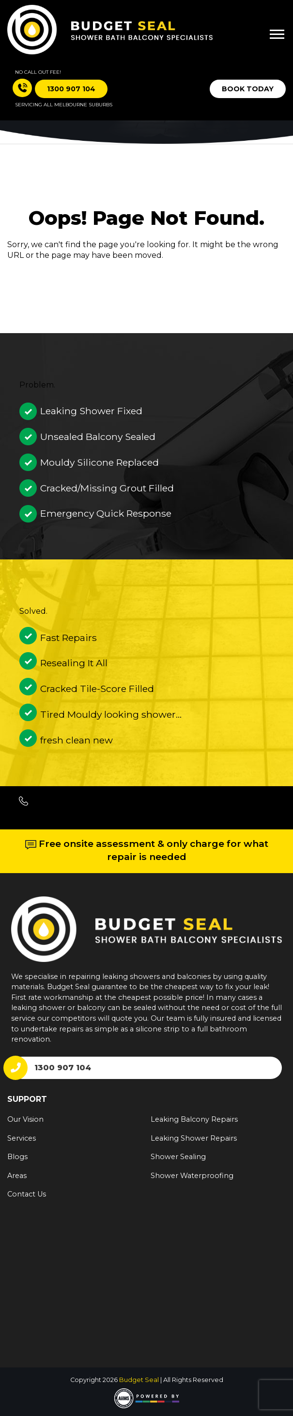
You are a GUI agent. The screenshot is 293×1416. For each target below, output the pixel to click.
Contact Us (26, 1194)
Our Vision (25, 1119)
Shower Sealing (178, 1156)
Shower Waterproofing (192, 1175)
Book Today (248, 88)
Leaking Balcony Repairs (194, 1119)
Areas (17, 1175)
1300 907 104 (62, 1067)
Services (21, 1138)
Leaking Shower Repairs (194, 1138)
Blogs (17, 1156)
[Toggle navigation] (270, 30)
